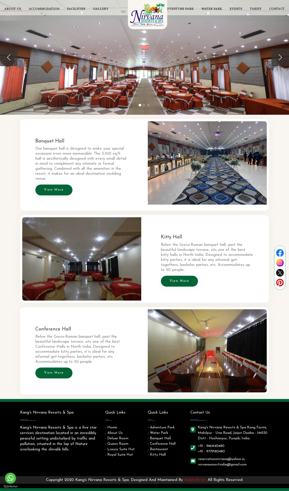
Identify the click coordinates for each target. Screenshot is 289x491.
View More (54, 190)
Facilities (76, 9)
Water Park (211, 9)
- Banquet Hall (159, 438)
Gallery (100, 9)
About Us (12, 9)
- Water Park (158, 433)
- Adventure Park (161, 427)
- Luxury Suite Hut (120, 449)
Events (236, 9)
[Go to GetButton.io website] (10, 486)
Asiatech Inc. (195, 480)
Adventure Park (179, 9)
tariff (255, 9)
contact (277, 9)
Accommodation (44, 9)
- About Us (114, 433)
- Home (111, 427)
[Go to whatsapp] (10, 478)
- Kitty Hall (157, 455)
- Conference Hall (161, 444)
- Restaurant (158, 449)
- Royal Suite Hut (119, 455)
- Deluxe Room (116, 438)
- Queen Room (116, 444)
